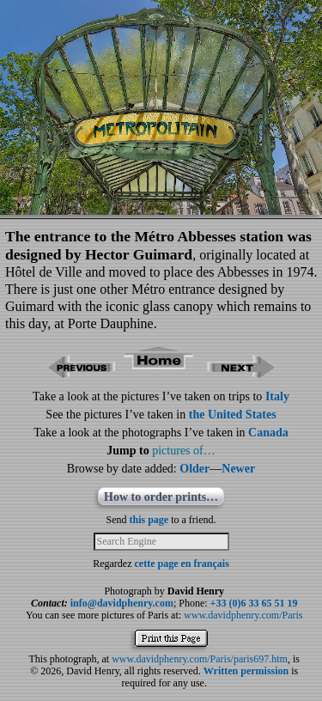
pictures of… (183, 450)
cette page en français (182, 564)
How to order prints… (161, 497)
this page (149, 520)
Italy (277, 396)
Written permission (246, 671)
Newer (238, 468)
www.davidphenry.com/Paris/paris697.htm (200, 659)
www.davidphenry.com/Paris (243, 615)
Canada (268, 432)
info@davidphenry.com (121, 603)
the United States (232, 414)
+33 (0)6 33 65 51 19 (254, 603)
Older (194, 468)
